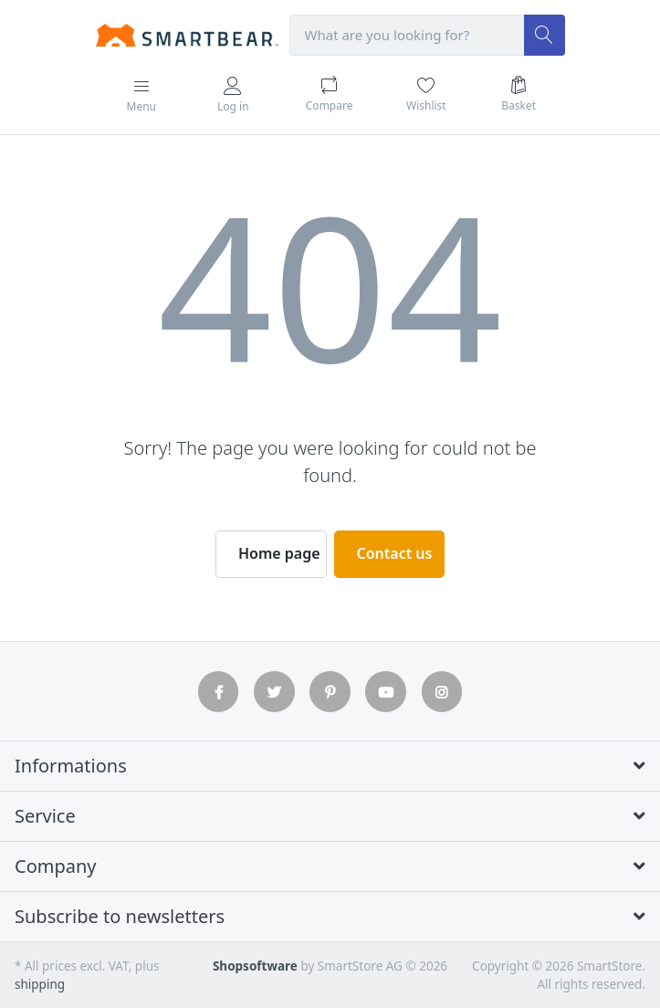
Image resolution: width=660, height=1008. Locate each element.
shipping (40, 984)
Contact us (395, 553)
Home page (279, 553)
